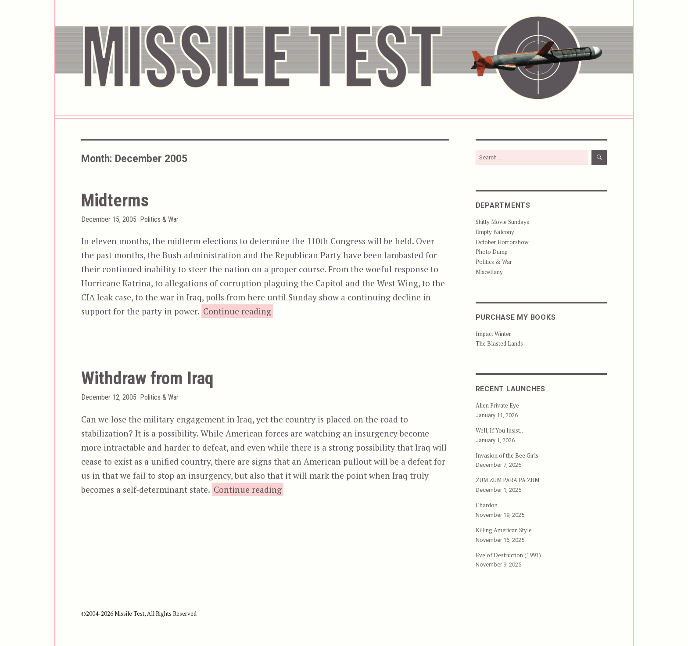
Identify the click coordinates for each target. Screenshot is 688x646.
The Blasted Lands (499, 343)
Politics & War (159, 219)
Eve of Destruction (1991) (508, 555)
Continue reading (238, 310)
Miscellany (489, 272)
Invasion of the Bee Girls (507, 455)
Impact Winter (493, 334)
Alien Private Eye (497, 405)
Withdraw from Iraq (147, 378)
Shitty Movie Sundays (502, 222)
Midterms (115, 200)
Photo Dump (492, 252)
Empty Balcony (495, 232)
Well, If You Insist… (500, 430)
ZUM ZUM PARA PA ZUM (507, 480)
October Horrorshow (502, 242)
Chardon (487, 505)
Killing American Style (504, 530)
